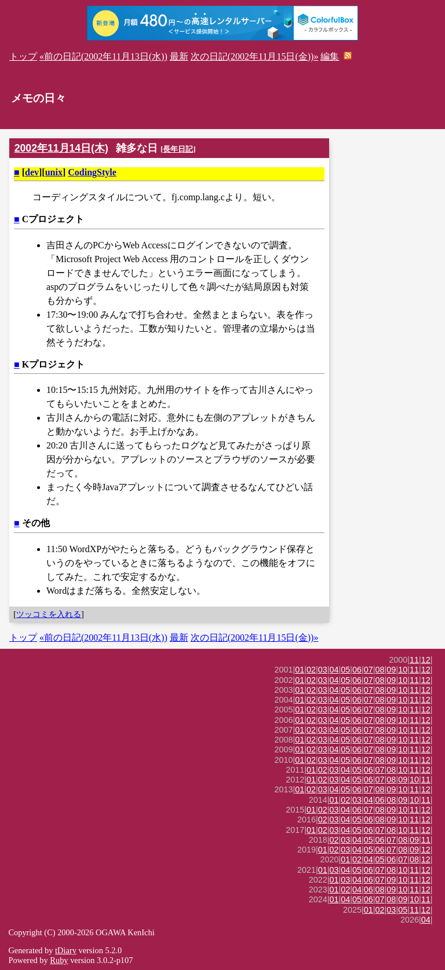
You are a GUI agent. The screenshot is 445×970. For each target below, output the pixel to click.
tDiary (65, 950)
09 (391, 669)
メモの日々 (38, 98)
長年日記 (178, 149)
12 (426, 659)
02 (311, 669)
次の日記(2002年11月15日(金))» (255, 56)
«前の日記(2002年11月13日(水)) (103, 56)
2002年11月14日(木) (61, 148)
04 (334, 669)
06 (357, 669)
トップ (23, 56)
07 (368, 669)
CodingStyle (92, 172)
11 (414, 659)
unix (54, 172)
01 (299, 669)
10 (402, 669)
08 (380, 669)
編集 (329, 56)
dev (32, 172)
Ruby (59, 960)
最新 (179, 56)
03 (322, 669)
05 (345, 669)
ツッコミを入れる (48, 614)
